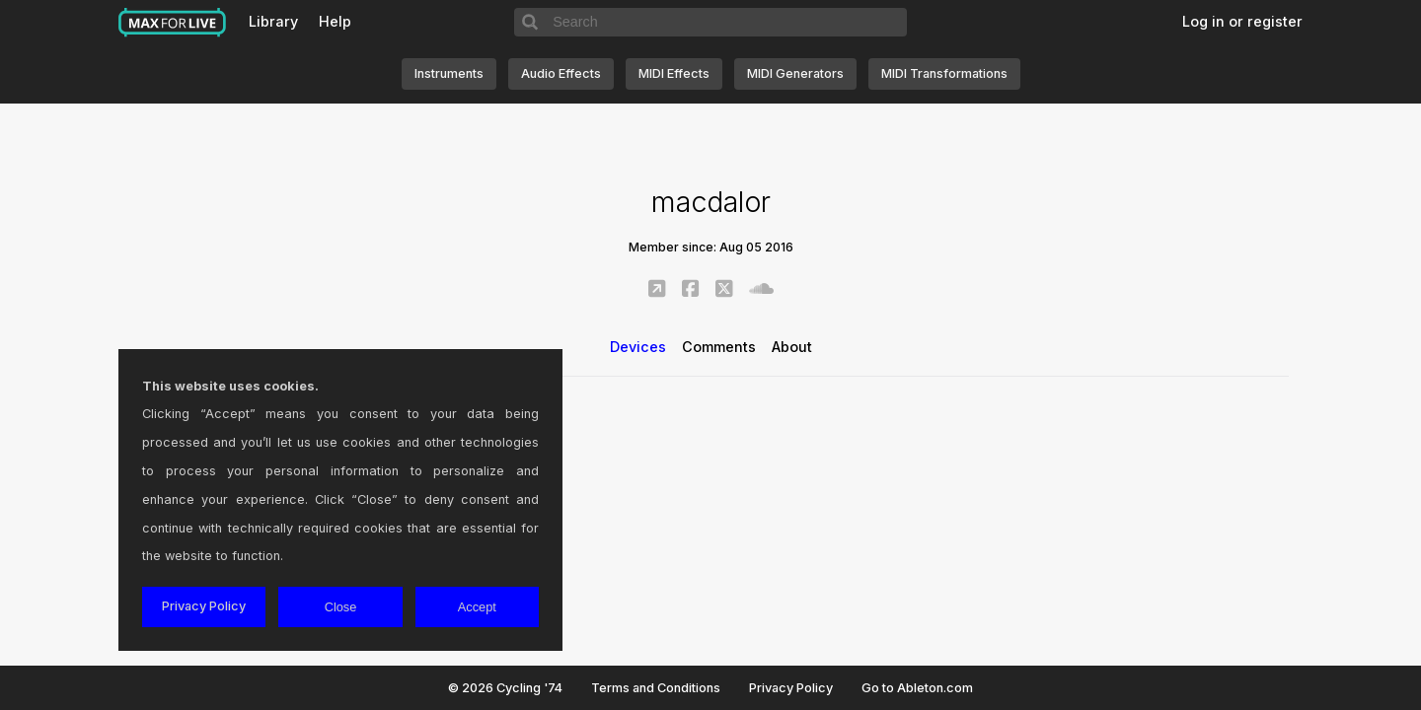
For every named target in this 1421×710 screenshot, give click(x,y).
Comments (719, 346)
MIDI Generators (795, 73)
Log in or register (1242, 21)
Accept (477, 607)
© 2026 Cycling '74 (505, 687)
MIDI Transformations (944, 73)
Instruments (449, 73)
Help (335, 21)
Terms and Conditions (655, 687)
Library (273, 21)
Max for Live (172, 22)
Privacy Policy (791, 687)
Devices (638, 346)
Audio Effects (561, 73)
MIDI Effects (674, 73)
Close (341, 607)
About (792, 346)
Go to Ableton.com (917, 687)
